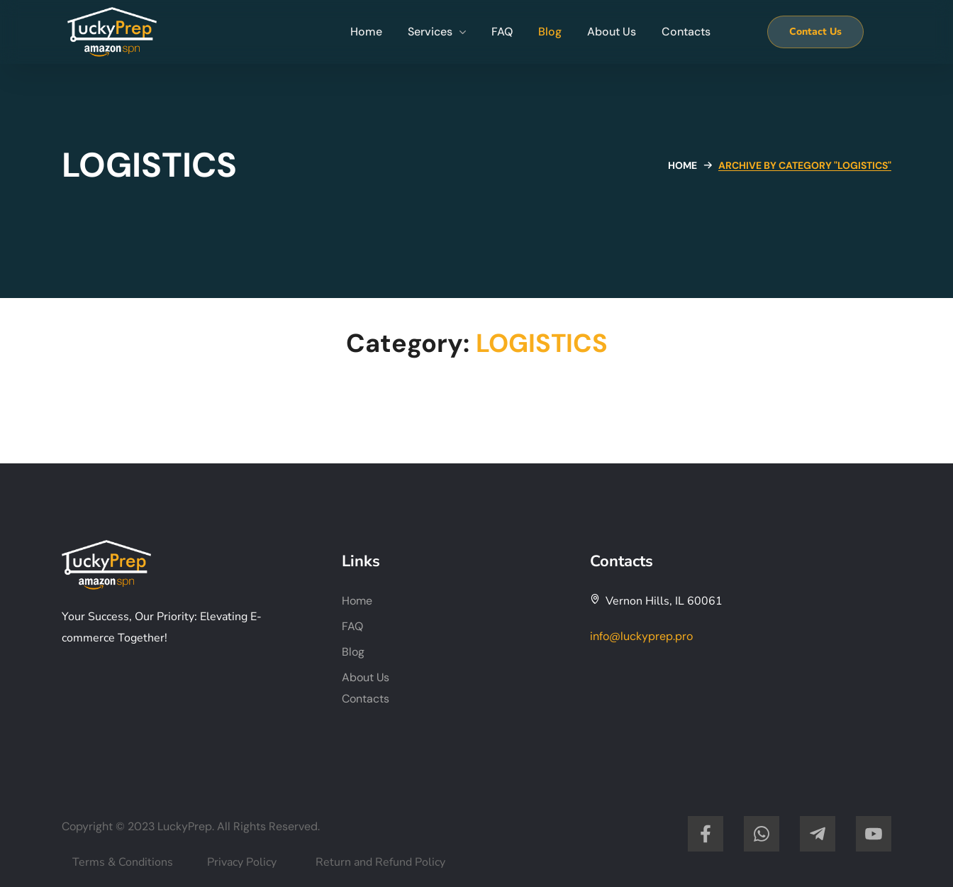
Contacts (365, 698)
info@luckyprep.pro (641, 636)
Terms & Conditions (122, 862)
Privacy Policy (242, 862)
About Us (365, 677)
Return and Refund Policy (380, 862)
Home (682, 165)
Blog (353, 651)
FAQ (352, 626)
